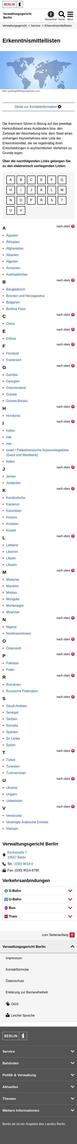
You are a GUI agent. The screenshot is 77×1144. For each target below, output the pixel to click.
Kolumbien (14, 510)
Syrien (10, 745)
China (10, 323)
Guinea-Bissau (17, 401)
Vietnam (12, 828)
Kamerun (13, 504)
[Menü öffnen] (70, 15)
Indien (10, 430)
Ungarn (11, 794)
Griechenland (16, 388)
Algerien (12, 261)
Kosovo (11, 517)
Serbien (11, 719)
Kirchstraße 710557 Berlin (17, 855)
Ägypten (12, 235)
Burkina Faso (15, 309)
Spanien (12, 732)
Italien (10, 461)
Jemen (11, 476)
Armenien (13, 268)
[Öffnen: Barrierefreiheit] (50, 15)
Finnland (12, 353)
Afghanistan (15, 248)
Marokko (12, 586)
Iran (9, 443)
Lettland (12, 545)
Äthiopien (13, 242)
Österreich (13, 648)
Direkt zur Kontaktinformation (38, 106)
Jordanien (13, 483)
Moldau (11, 592)
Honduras (13, 415)
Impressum (14, 958)
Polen (10, 669)
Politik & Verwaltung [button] (19, 1075)
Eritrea (11, 338)
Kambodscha (15, 497)
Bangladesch (15, 289)
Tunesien (13, 766)
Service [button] (8, 1051)
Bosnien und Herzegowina (25, 296)
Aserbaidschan (17, 274)
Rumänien (13, 684)
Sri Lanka (13, 738)
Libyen (11, 558)
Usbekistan (14, 800)
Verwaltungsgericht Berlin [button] (24, 947)
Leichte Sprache (20, 1015)
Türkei (10, 760)
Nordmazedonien (18, 633)
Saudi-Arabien (16, 706)
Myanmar (13, 612)
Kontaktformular (17, 969)
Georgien (13, 381)
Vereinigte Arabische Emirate (27, 822)
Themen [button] (9, 1099)
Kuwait (11, 530)
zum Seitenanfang (55, 935)
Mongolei (13, 599)
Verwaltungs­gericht (14, 25)
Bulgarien (13, 302)
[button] (38, 890)
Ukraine (11, 787)
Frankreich (14, 360)
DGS (12, 1004)
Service (35, 25)
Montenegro (15, 605)
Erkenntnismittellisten (58, 25)
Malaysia (12, 579)
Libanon (12, 551)
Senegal (12, 712)
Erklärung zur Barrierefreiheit (27, 992)
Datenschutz (15, 981)
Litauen (11, 564)
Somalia (12, 725)
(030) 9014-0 (23, 864)
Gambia (12, 375)
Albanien (12, 255)
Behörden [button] (10, 1063)
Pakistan (12, 663)
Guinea (11, 394)
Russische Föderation (22, 691)
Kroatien (12, 523)
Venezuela (14, 815)
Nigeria (11, 627)
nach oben (63, 226)
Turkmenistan (16, 773)
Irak (9, 437)
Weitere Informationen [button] (20, 1110)
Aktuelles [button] (10, 1087)
